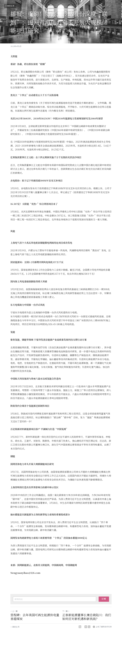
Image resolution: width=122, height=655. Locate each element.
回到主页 (9, 5)
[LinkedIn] (80, 627)
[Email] (86, 627)
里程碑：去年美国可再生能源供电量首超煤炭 (34, 617)
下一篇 (65, 611)
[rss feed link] (89, 627)
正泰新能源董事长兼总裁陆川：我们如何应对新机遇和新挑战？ (86, 617)
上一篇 (14, 611)
